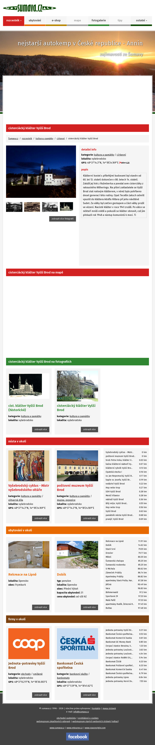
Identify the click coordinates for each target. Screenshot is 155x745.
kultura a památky (44, 138)
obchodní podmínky (66, 718)
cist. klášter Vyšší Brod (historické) (25, 408)
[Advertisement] (77, 101)
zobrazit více (41, 429)
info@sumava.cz (81, 712)
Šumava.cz (13, 138)
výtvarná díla (15, 500)
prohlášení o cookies (88, 718)
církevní (61, 138)
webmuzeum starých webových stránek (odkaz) (95, 721)
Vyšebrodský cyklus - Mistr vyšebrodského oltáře (28, 488)
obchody (26, 674)
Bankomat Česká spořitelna (70, 665)
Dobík (61, 574)
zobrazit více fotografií (63, 218)
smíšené (38, 674)
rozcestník (27, 138)
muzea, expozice (66, 500)
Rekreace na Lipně (22, 574)
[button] (141, 21)
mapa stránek (109, 708)
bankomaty (63, 677)
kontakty (96, 708)
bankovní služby (79, 674)
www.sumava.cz (57, 728)
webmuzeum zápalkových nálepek (53, 721)
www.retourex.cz (75, 728)
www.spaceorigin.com (95, 728)
